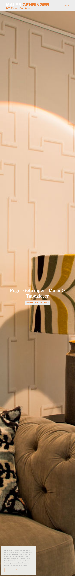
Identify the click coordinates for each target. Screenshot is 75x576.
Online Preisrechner (37, 302)
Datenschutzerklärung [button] (20, 565)
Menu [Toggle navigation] (66, 5)
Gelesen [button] (18, 570)
